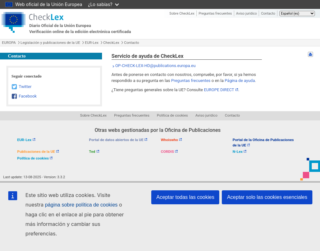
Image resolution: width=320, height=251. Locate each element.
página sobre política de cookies (81, 204)
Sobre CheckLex (181, 13)
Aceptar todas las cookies (185, 197)
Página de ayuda (240, 80)
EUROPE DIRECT (219, 89)
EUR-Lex (92, 42)
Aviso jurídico (246, 13)
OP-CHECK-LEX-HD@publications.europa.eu (155, 65)
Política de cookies (172, 115)
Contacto (268, 13)
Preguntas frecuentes (215, 13)
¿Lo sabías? (103, 4)
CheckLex (111, 42)
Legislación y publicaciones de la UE (50, 42)
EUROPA (9, 42)
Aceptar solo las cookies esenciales (267, 197)
